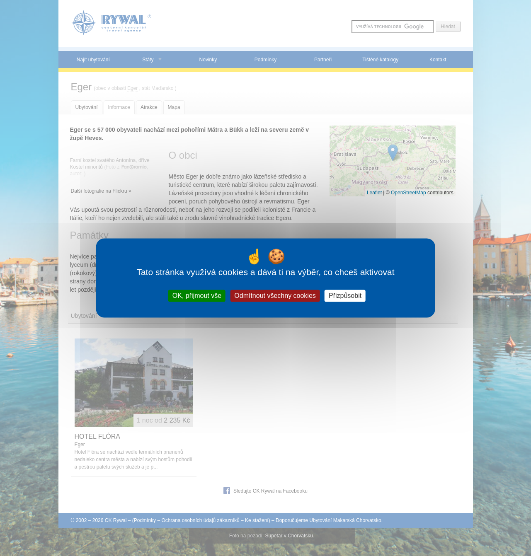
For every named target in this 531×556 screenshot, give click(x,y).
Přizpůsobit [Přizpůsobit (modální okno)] (345, 295)
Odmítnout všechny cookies (275, 295)
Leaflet (374, 193)
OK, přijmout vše (196, 295)
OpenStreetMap (408, 193)
